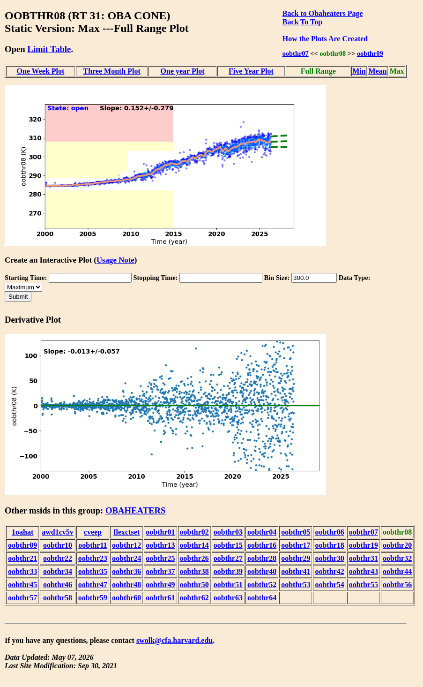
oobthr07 (295, 53)
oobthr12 (126, 545)
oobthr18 (329, 545)
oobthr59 (92, 598)
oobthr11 (92, 545)
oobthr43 (363, 571)
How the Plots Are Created (325, 39)
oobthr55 (363, 585)
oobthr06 (329, 532)
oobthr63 (228, 598)
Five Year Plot (251, 71)
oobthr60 (126, 598)
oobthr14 (194, 545)
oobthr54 (329, 585)
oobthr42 (329, 571)
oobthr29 (295, 558)
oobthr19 (363, 545)
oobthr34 (57, 571)
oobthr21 (22, 558)
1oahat (22, 532)
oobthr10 (57, 545)
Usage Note (115, 260)
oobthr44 (397, 571)
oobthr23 (92, 558)
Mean (378, 71)
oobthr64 (261, 598)
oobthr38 (194, 571)
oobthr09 (370, 53)
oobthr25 (160, 558)
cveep (93, 532)
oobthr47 (92, 585)
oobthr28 (261, 558)
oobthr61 (160, 598)
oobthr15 (228, 545)
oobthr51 (228, 585)
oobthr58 (57, 598)
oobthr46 (57, 585)
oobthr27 (228, 558)
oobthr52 (261, 585)
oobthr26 (194, 558)
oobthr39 (228, 571)
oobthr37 (160, 571)
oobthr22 (57, 558)
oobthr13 (160, 545)
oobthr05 (295, 532)
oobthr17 (295, 545)
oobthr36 (126, 571)
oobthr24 (126, 558)
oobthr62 (194, 598)
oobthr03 (228, 532)
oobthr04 (261, 532)
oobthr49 (160, 585)
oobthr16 (261, 545)
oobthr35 (92, 571)
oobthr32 (397, 558)
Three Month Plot (111, 71)
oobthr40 (261, 571)
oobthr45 (22, 585)
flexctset (126, 532)
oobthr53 (295, 585)
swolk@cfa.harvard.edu (174, 640)
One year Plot (183, 71)
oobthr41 (295, 571)
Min (358, 71)
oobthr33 (22, 571)
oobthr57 (22, 598)
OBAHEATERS (135, 510)
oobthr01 (160, 532)
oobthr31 (363, 558)
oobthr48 (126, 585)
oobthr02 (194, 532)
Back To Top (302, 22)
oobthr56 (397, 585)
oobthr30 (329, 558)
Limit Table (49, 49)
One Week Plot (40, 71)
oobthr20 (397, 545)
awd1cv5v (58, 532)
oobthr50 (194, 585)
